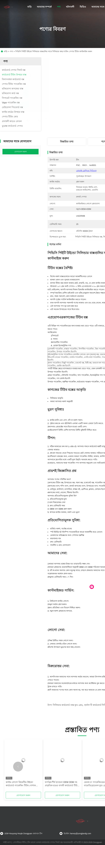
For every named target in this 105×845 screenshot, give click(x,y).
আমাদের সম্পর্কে (44, 7)
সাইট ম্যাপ (7, 842)
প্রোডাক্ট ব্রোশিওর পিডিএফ (86, 171)
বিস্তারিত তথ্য (66, 141)
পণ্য (59, 7)
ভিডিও (83, 7)
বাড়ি (29, 7)
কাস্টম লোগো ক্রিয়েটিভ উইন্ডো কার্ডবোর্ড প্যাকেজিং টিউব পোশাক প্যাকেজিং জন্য (21, 784)
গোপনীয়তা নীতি (19, 842)
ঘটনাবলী (70, 7)
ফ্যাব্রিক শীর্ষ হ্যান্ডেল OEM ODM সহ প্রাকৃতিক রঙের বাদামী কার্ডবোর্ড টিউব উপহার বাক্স (61, 784)
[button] (18, 767)
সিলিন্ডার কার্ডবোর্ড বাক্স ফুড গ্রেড (68, 705)
